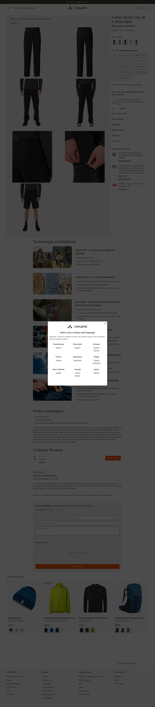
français (96, 350)
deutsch (58, 348)
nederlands (77, 360)
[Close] (105, 323)
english (58, 373)
